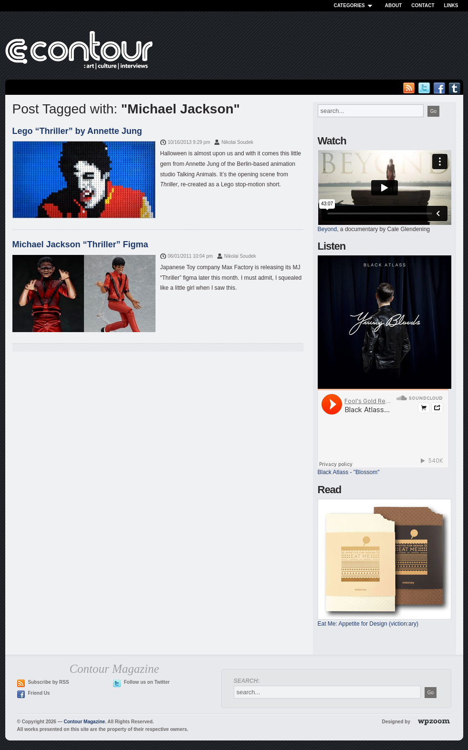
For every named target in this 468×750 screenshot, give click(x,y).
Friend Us (39, 693)
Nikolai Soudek (237, 142)
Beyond (327, 229)
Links (451, 5)
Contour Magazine (84, 721)
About (393, 5)
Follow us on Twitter (147, 682)
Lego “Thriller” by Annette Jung (77, 131)
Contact (422, 5)
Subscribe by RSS (48, 682)
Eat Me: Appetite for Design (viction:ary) (368, 623)
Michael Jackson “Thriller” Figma (80, 244)
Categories (354, 5)
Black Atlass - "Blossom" (349, 472)
